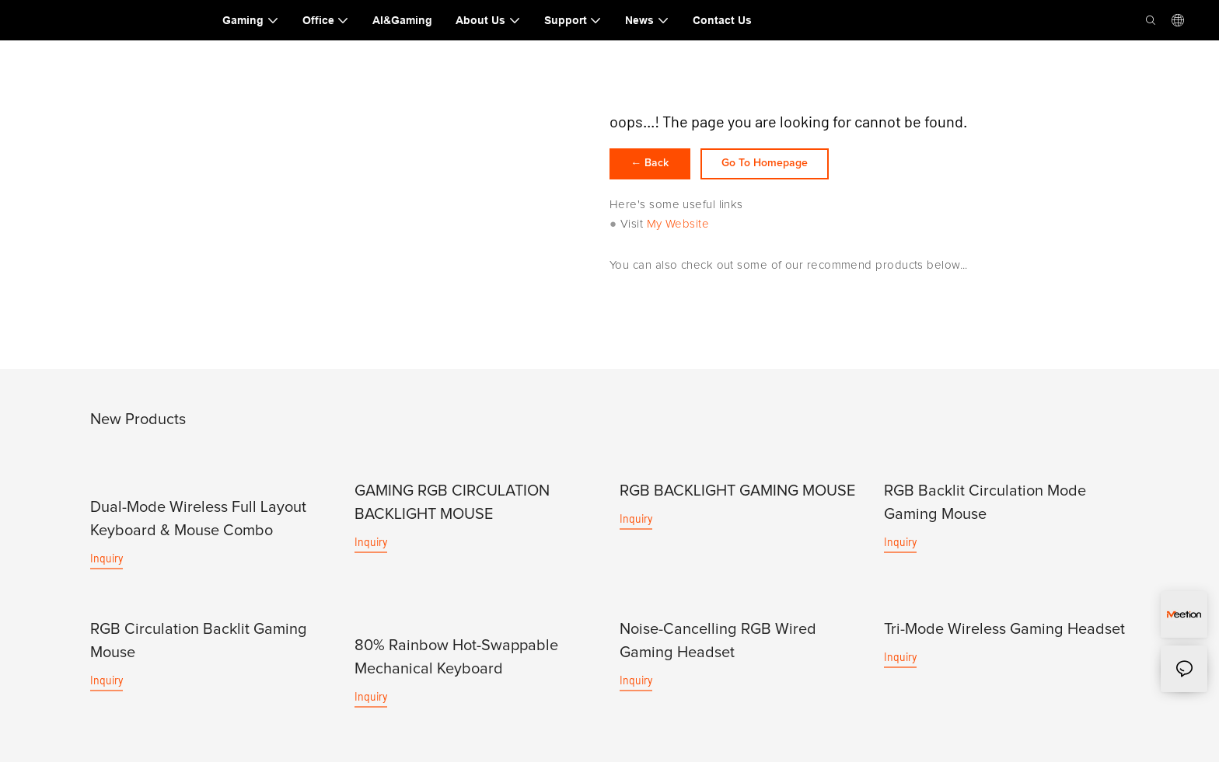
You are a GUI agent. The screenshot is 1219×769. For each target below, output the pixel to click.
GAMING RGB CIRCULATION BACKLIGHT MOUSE (452, 510)
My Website (678, 232)
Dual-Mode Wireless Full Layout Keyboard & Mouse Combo (198, 526)
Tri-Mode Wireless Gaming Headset (1004, 636)
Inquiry (106, 565)
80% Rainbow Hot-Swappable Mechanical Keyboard (456, 664)
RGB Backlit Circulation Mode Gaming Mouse (985, 510)
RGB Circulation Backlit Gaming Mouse (198, 647)
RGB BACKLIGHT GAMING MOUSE (737, 498)
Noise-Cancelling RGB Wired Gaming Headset (718, 647)
